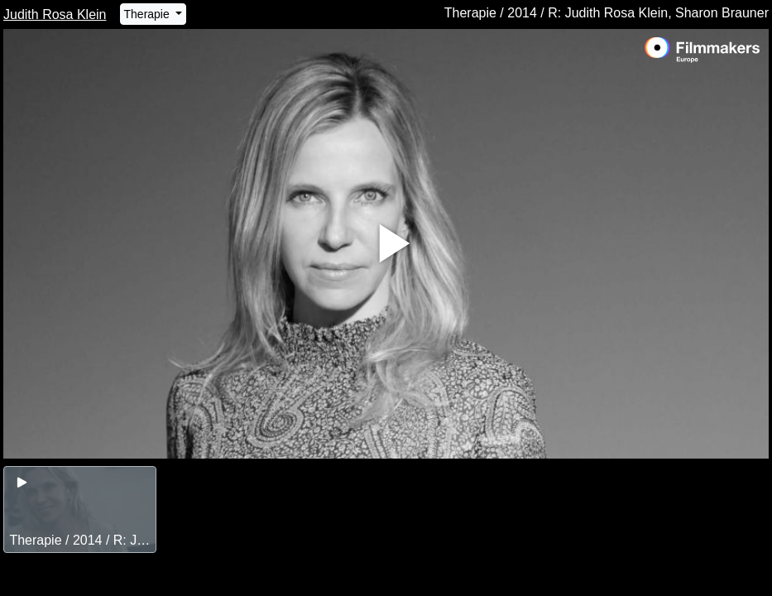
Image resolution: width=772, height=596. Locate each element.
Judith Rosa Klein (55, 14)
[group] (79, 509)
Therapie (148, 14)
